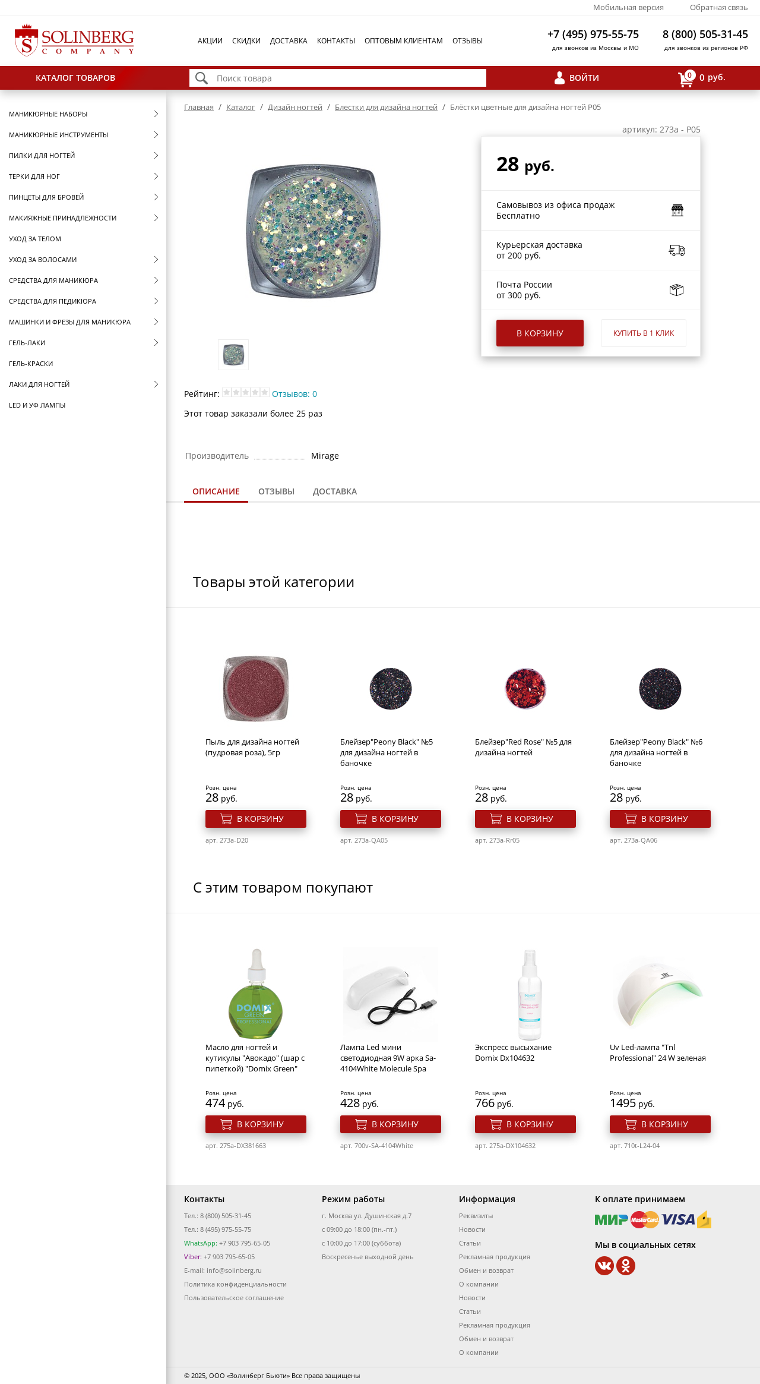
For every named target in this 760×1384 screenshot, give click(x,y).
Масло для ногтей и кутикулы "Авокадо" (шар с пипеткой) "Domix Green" (255, 1058)
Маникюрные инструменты (58, 134)
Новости (472, 1229)
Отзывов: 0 (294, 393)
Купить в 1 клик (643, 333)
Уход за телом (35, 238)
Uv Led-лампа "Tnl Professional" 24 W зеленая (658, 1052)
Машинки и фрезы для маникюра (70, 321)
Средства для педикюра (52, 301)
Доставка (289, 41)
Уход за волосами (43, 259)
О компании (479, 1283)
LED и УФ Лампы (37, 405)
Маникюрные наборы (48, 113)
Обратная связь (719, 7)
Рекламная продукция (494, 1256)
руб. (702, 78)
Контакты (336, 41)
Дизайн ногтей (295, 107)
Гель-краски (31, 363)
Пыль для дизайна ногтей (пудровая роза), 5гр (252, 747)
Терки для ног (34, 176)
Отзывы (467, 41)
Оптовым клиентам (404, 41)
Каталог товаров (75, 77)
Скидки (246, 41)
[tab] (216, 492)
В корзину (540, 333)
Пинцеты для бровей (46, 197)
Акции (210, 41)
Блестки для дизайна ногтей (386, 107)
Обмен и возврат (486, 1270)
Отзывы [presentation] (276, 491)
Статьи (470, 1242)
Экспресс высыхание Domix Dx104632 (513, 1052)
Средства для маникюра (53, 280)
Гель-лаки (27, 342)
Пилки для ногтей (42, 155)
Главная (199, 107)
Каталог (240, 107)
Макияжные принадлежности (62, 217)
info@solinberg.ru (234, 1270)
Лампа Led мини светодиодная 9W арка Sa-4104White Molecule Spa (388, 1058)
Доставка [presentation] (335, 491)
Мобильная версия (628, 7)
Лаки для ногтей (39, 384)
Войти (584, 77)
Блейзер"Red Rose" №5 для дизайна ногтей (523, 747)
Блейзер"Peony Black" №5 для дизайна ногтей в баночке (386, 752)
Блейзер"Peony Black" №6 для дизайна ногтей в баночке (656, 752)
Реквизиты (476, 1215)
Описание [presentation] (216, 491)
